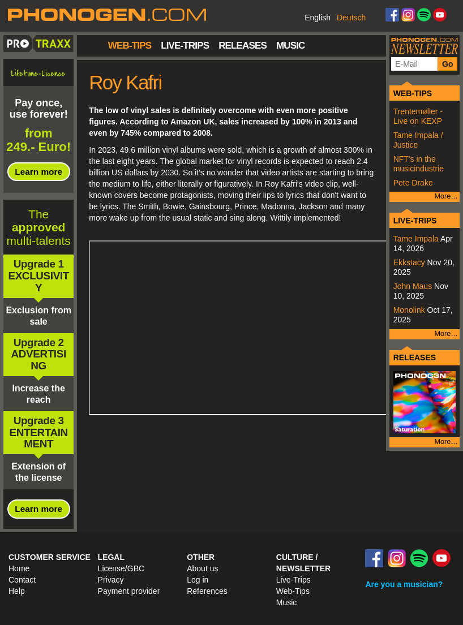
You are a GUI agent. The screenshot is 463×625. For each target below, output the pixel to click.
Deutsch (351, 17)
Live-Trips (185, 45)
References (207, 591)
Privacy (111, 579)
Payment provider (129, 591)
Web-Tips (129, 45)
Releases (242, 45)
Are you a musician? (404, 584)
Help (16, 591)
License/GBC (121, 568)
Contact (22, 579)
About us (202, 568)
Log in (197, 579)
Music (290, 45)
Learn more (38, 171)
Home (93, 44)
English (318, 17)
